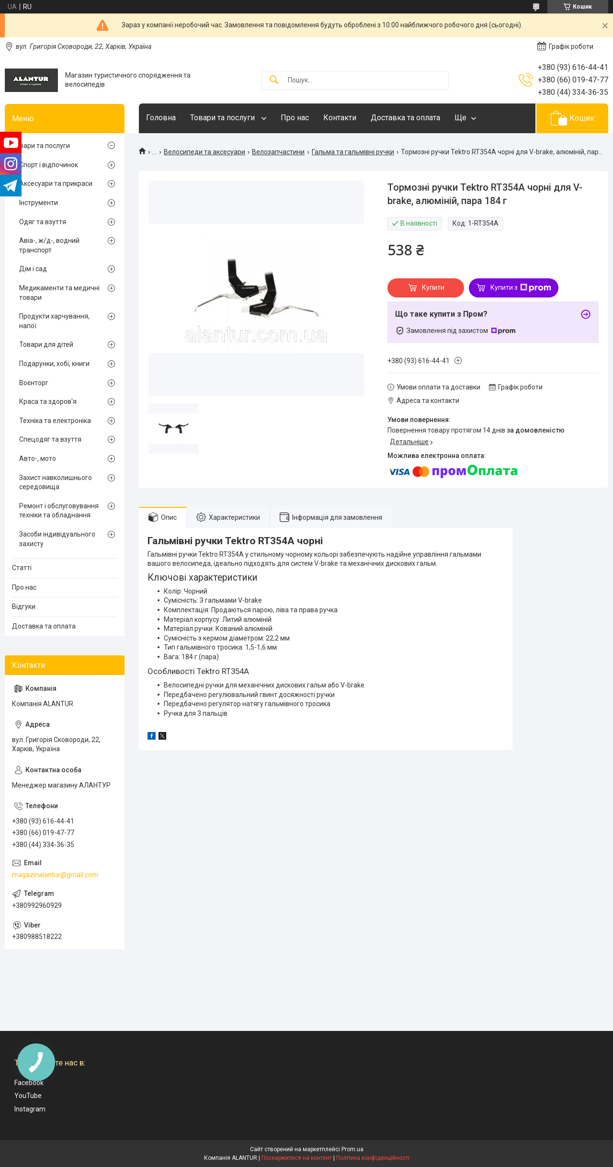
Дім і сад (33, 269)
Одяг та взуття (42, 222)
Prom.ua (352, 1149)
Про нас (295, 117)
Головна (161, 117)
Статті (22, 568)
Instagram (29, 1109)
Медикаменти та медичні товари (59, 292)
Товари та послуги (223, 117)
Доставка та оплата (405, 117)
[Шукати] (274, 80)
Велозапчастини (278, 152)
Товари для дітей (46, 344)
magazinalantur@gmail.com (55, 875)
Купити (433, 287)
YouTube (28, 1095)
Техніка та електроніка (55, 420)
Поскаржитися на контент (296, 1158)
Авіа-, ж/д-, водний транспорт (49, 245)
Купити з (520, 288)
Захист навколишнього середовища (55, 482)
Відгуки (23, 606)
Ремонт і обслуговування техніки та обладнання (59, 510)
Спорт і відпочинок (48, 165)
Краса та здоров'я (48, 401)
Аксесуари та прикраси (55, 183)
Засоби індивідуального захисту (57, 539)
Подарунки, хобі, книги (54, 363)
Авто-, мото (37, 458)
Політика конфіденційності (372, 1158)
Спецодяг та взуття (50, 439)
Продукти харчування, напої (54, 321)
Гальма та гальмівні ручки (353, 152)
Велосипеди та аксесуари (204, 152)
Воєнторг (33, 383)
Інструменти (38, 202)
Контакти (339, 117)
